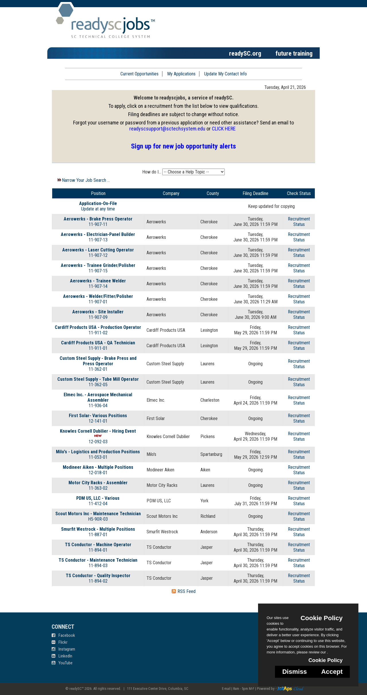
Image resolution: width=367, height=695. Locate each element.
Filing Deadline (255, 193)
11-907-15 (98, 271)
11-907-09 (98, 317)
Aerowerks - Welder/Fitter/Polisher (98, 296)
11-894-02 (98, 581)
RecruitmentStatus (299, 221)
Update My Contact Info (225, 74)
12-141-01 (98, 421)
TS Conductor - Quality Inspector (98, 575)
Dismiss (294, 671)
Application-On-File (98, 203)
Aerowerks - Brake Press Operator (98, 219)
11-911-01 (98, 348)
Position (98, 193)
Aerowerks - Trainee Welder (98, 281)
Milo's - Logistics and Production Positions (98, 451)
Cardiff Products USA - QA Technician (98, 342)
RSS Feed (186, 591)
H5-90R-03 (98, 519)
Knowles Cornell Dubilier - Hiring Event (98, 431)
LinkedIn (62, 656)
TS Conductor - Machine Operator (98, 544)
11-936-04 (98, 405)
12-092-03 (98, 441)
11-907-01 (98, 301)
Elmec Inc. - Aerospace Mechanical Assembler (98, 397)
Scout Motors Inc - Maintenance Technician (98, 513)
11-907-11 (98, 224)
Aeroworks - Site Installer (98, 312)
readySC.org (245, 53)
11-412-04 (98, 503)
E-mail (226, 688)
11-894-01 (98, 550)
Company (171, 193)
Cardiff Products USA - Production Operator (98, 327)
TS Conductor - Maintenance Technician (97, 560)
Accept (332, 671)
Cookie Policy (321, 618)
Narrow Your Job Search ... (83, 180)
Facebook (63, 635)
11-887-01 (98, 534)
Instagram (63, 649)
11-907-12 (98, 255)
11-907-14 (98, 286)
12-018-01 (98, 472)
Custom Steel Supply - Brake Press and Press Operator (98, 361)
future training (294, 53)
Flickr (59, 642)
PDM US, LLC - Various (98, 498)
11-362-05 (98, 384)
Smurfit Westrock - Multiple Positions (98, 529)
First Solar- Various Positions (98, 415)
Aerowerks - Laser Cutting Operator (98, 250)
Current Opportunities (139, 74)
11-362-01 (98, 369)
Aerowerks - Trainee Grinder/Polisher (98, 265)
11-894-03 (98, 565)
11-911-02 (98, 332)
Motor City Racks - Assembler (98, 482)
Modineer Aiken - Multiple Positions (98, 467)
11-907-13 (98, 240)
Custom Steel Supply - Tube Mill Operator (98, 379)
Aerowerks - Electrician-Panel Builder (98, 234)
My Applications (181, 74)
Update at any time (98, 209)
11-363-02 (98, 488)
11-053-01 (98, 457)
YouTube (62, 662)
